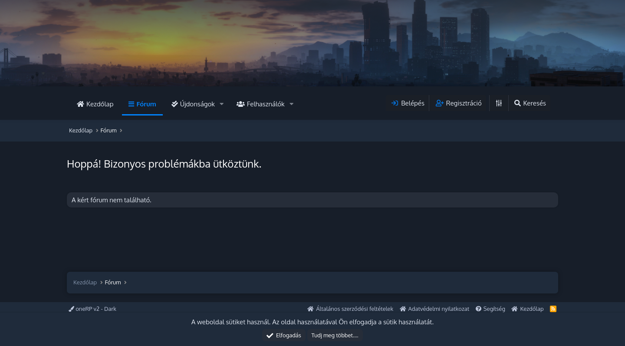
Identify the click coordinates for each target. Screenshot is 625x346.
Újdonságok (197, 104)
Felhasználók (266, 104)
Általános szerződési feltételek (354, 308)
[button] (222, 103)
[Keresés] (529, 103)
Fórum (146, 104)
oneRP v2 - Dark (92, 308)
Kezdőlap (99, 104)
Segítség (494, 308)
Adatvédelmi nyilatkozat (439, 308)
